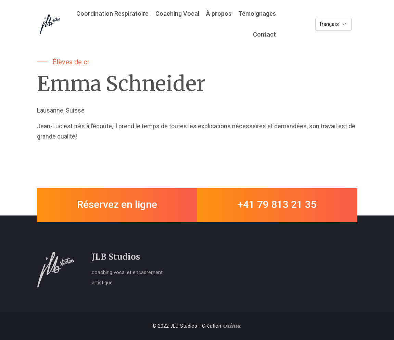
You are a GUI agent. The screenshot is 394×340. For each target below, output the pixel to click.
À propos (218, 13)
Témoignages (257, 13)
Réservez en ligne (117, 204)
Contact (264, 34)
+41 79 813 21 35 (277, 204)
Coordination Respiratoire (112, 13)
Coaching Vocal (177, 13)
